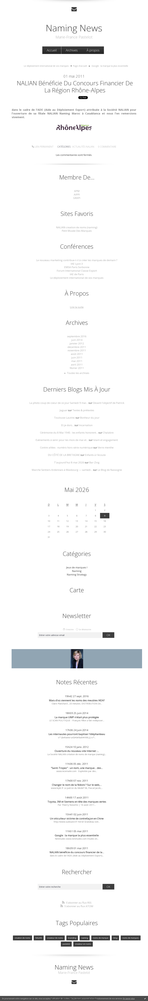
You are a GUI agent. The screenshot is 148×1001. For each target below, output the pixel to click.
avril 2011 (77, 364)
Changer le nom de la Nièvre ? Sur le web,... (77, 784)
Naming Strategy (77, 574)
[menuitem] (51, 50)
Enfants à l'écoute (95, 455)
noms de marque (100, 938)
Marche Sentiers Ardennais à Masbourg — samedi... (62, 470)
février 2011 (77, 368)
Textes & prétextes (83, 410)
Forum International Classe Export (77, 270)
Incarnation (85, 425)
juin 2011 (76, 357)
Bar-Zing (94, 462)
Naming (76, 571)
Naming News (74, 28)
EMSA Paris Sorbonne (76, 267)
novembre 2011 (77, 350)
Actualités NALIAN (83, 146)
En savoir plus (129, 998)
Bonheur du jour (89, 417)
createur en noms (83, 944)
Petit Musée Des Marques (77, 230)
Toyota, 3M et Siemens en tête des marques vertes (77, 801)
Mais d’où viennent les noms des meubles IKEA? (77, 700)
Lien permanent (42, 146)
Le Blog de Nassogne (110, 470)
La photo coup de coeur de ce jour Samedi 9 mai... (58, 403)
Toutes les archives (78, 373)
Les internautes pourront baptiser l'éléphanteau (77, 734)
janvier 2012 (76, 343)
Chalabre (108, 432)
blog (115, 938)
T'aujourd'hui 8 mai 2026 (69, 462)
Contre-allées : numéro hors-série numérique (66, 447)
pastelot (66, 944)
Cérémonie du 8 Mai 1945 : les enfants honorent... (69, 432)
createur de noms (55, 938)
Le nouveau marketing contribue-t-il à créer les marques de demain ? (76, 260)
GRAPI (76, 198)
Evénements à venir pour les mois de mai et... (62, 440)
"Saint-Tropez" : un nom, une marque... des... (77, 768)
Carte (77, 590)
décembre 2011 (77, 347)
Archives (72, 50)
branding (72, 938)
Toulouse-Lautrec (64, 417)
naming (84, 938)
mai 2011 (76, 361)
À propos (93, 50)
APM (77, 191)
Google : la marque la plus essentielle (110, 65)
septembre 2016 (76, 336)
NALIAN (38, 938)
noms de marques (130, 938)
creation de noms (22, 938)
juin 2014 (76, 340)
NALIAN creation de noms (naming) (76, 227)
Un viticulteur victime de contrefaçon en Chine (77, 818)
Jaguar (63, 410)
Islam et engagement (105, 440)
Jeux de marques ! (76, 567)
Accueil (52, 50)
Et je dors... (67, 425)
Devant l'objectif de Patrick (108, 403)
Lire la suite (77, 307)
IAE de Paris (77, 274)
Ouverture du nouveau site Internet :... (77, 751)
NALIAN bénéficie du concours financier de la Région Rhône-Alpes (75, 86)
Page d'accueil (80, 65)
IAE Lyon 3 (77, 263)
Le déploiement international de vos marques (46, 65)
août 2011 (77, 354)
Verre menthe (106, 447)
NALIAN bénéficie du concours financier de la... (77, 852)
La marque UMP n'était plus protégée (77, 717)
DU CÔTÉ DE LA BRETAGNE (64, 455)
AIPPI (77, 194)
